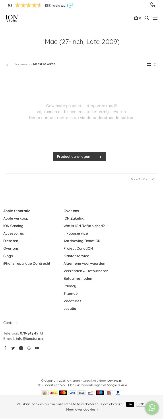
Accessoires (13, 233)
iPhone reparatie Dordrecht (26, 263)
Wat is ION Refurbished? (84, 226)
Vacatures (72, 301)
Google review (117, 385)
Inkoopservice (76, 233)
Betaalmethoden (78, 278)
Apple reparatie (16, 211)
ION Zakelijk (74, 218)
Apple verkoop (15, 218)
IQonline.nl (114, 380)
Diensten (10, 241)
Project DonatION (78, 248)
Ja (130, 404)
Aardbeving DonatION (82, 241)
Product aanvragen (74, 156)
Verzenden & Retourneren (86, 271)
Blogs (8, 256)
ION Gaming (13, 226)
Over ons (11, 248)
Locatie (70, 308)
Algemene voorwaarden (84, 263)
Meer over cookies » (82, 409)
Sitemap (71, 293)
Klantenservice (76, 256)
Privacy (70, 286)
